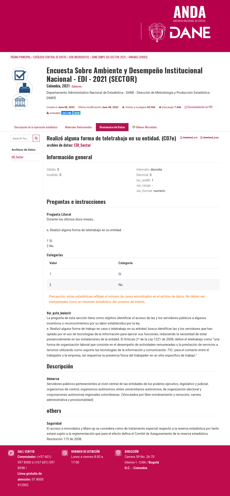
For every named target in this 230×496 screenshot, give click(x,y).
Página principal (21, 57)
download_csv (188, 137)
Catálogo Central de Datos (49, 57)
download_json (209, 137)
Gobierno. (77, 86)
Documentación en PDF (199, 107)
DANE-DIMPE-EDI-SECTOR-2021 (109, 57)
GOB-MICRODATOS (79, 57)
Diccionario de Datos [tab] (112, 127)
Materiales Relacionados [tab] (78, 127)
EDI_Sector (18, 157)
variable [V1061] (137, 57)
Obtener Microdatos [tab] (145, 127)
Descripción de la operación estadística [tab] (36, 127)
